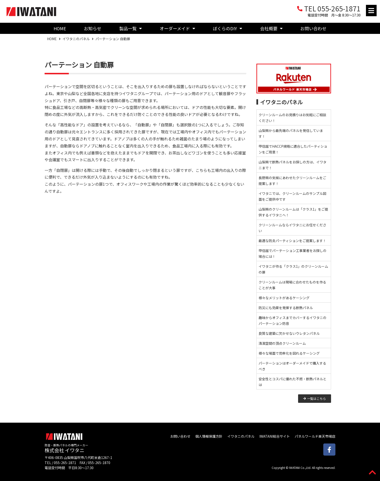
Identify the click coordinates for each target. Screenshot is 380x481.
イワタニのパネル (76, 38)
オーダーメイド (177, 28)
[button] (371, 10)
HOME (60, 28)
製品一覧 (130, 28)
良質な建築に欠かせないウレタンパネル (289, 333)
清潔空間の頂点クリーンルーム (282, 343)
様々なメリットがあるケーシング (284, 297)
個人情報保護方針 (208, 436)
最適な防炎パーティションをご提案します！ (292, 240)
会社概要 (271, 28)
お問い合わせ (313, 28)
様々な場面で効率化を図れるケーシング (289, 353)
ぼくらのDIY (227, 28)
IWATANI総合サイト (274, 436)
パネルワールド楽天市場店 (315, 436)
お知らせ (92, 28)
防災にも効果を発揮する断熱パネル (286, 307)
